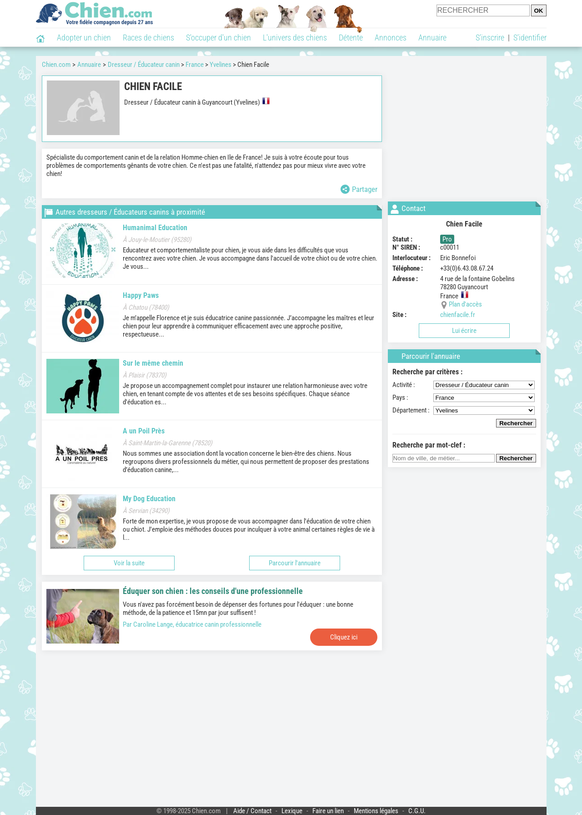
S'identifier (530, 37)
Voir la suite (129, 563)
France (195, 64)
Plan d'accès (465, 304)
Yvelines (220, 64)
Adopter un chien (84, 37)
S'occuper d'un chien (218, 37)
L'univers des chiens (295, 37)
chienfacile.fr (457, 315)
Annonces (390, 37)
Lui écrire (464, 331)
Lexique (291, 811)
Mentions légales (376, 811)
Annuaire (432, 37)
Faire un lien (328, 811)
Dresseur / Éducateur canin (144, 64)
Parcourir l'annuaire (295, 563)
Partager (359, 189)
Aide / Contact (252, 811)
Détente (351, 37)
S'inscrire (490, 37)
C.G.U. (417, 811)
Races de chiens (148, 37)
